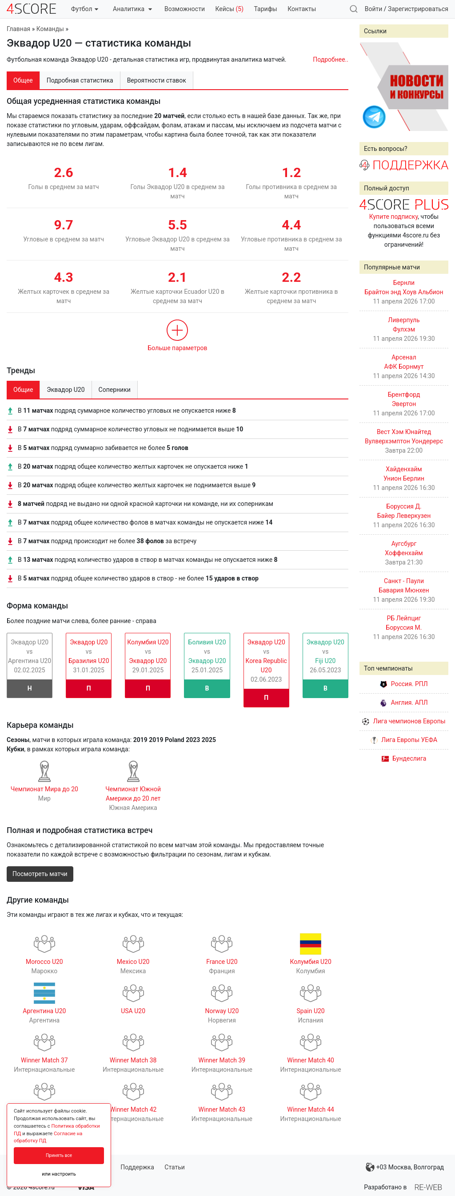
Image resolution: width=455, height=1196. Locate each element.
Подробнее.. (330, 59)
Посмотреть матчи (40, 873)
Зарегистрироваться (418, 8)
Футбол (84, 8)
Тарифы (265, 8)
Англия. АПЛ (403, 702)
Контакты (301, 8)
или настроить (59, 1174)
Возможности (184, 8)
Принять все (59, 1155)
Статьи (174, 1167)
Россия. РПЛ (404, 683)
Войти (374, 8)
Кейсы (229, 8)
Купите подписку (393, 216)
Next (437, 86)
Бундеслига (404, 758)
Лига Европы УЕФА (404, 739)
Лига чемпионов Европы (403, 721)
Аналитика (132, 8)
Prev (371, 86)
